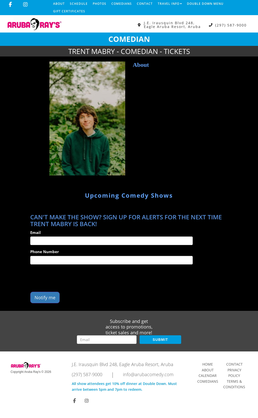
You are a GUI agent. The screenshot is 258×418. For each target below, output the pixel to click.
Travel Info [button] (170, 4)
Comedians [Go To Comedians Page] (207, 381)
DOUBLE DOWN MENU (205, 4)
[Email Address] (107, 339)
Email (35, 232)
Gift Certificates (69, 11)
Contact (145, 4)
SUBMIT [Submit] (160, 340)
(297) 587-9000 (231, 24)
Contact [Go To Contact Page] (234, 364)
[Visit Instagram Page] (25, 4)
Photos (99, 4)
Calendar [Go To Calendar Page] (208, 375)
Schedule (79, 4)
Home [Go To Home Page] (207, 364)
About (59, 4)
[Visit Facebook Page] (10, 4)
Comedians (121, 4)
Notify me (45, 297)
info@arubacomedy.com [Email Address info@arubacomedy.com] (148, 374)
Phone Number (44, 251)
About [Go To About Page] (208, 370)
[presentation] (68, 278)
